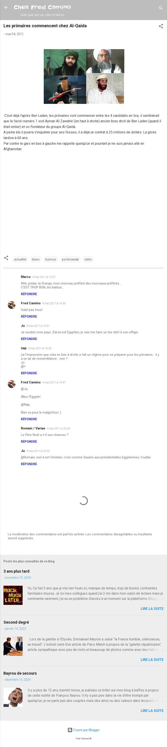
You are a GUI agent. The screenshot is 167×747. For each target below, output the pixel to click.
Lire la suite (152, 609)
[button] (161, 27)
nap (24, 348)
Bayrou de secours (20, 673)
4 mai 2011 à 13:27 (43, 277)
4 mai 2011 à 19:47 (53, 382)
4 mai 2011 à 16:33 (39, 348)
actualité (20, 259)
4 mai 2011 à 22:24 (58, 428)
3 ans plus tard (16, 571)
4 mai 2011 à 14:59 (53, 303)
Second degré (16, 622)
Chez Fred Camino (42, 7)
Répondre (29, 294)
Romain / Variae (33, 428)
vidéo (88, 259)
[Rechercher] (161, 8)
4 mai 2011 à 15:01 (38, 325)
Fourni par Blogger (83, 730)
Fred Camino (31, 303)
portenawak (70, 259)
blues (36, 259)
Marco (26, 277)
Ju (23, 326)
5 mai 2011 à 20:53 (38, 451)
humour (50, 259)
